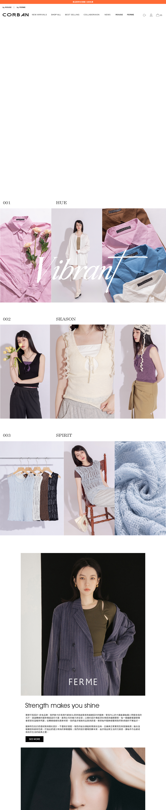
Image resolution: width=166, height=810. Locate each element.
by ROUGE (7, 7)
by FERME (21, 7)
